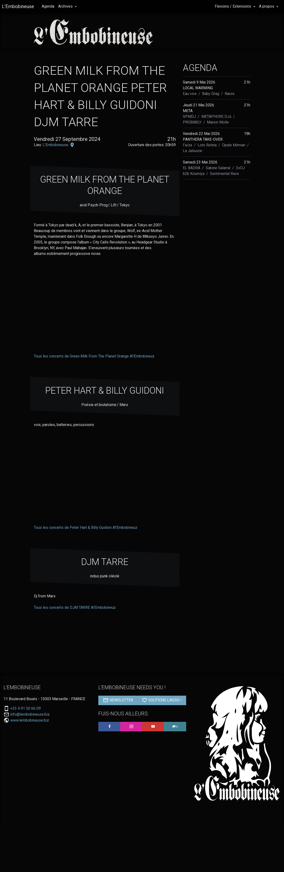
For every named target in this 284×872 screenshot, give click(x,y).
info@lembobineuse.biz (30, 714)
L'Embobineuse (18, 6)
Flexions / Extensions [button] (233, 6)
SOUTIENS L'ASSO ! (162, 700)
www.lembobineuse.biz (29, 720)
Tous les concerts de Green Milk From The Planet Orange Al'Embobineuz (94, 356)
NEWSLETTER (118, 700)
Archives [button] (66, 6)
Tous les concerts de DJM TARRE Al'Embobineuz (75, 607)
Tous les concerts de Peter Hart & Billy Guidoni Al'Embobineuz (85, 527)
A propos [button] (267, 6)
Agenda (48, 6)
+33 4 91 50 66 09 (25, 708)
